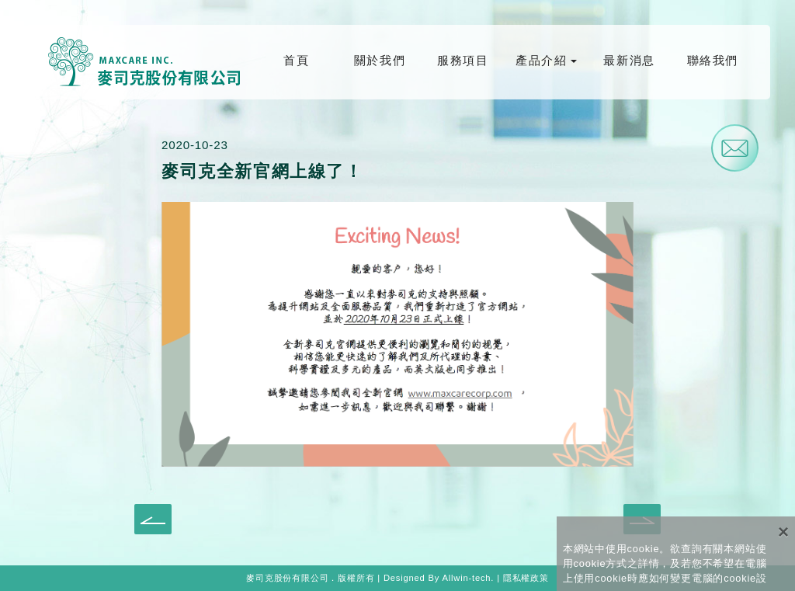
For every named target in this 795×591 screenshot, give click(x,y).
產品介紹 (541, 60)
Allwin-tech (466, 577)
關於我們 (379, 60)
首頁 (296, 60)
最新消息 (628, 60)
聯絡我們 (712, 60)
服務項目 (462, 60)
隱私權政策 (526, 577)
